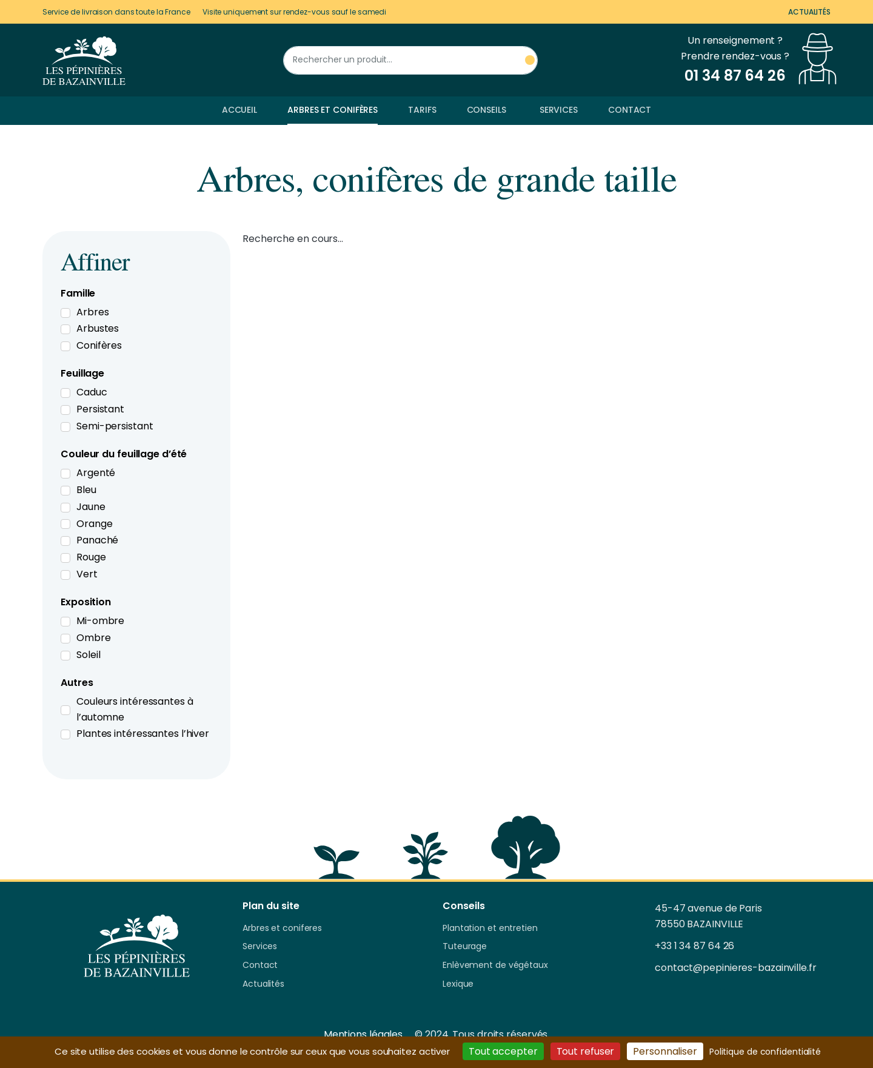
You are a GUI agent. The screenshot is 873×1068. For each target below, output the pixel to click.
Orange (94, 524)
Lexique (458, 984)
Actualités (809, 12)
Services (559, 110)
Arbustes (97, 328)
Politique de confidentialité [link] (765, 1052)
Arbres (92, 312)
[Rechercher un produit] (410, 60)
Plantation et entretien (490, 928)
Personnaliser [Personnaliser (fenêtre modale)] (665, 1051)
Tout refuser (586, 1051)
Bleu (86, 490)
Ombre (93, 638)
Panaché (97, 540)
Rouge (91, 557)
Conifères (99, 345)
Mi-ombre (100, 621)
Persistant (100, 409)
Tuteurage (465, 947)
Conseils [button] (486, 110)
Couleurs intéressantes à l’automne (134, 709)
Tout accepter (503, 1051)
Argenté (95, 473)
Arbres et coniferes (282, 928)
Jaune (90, 507)
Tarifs (422, 110)
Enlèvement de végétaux (495, 965)
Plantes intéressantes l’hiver (142, 734)
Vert (87, 574)
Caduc (91, 392)
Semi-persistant (114, 426)
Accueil (239, 110)
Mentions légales (363, 1034)
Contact (629, 110)
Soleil (88, 655)
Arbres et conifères (332, 110)
